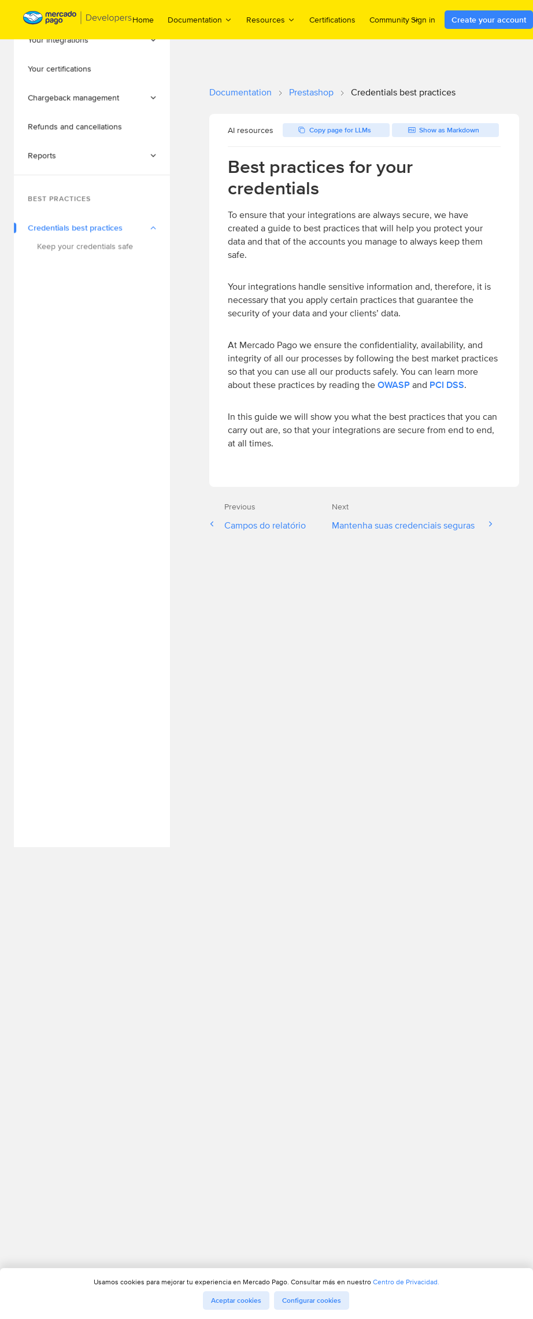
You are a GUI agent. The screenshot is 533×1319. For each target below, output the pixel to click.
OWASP (393, 384)
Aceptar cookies (236, 1300)
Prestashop (311, 92)
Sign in (423, 19)
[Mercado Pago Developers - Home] (77, 20)
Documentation (240, 92)
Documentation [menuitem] (200, 19)
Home (143, 19)
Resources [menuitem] (270, 19)
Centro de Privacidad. (406, 1282)
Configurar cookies (311, 1300)
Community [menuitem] (394, 19)
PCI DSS (447, 384)
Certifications (332, 19)
